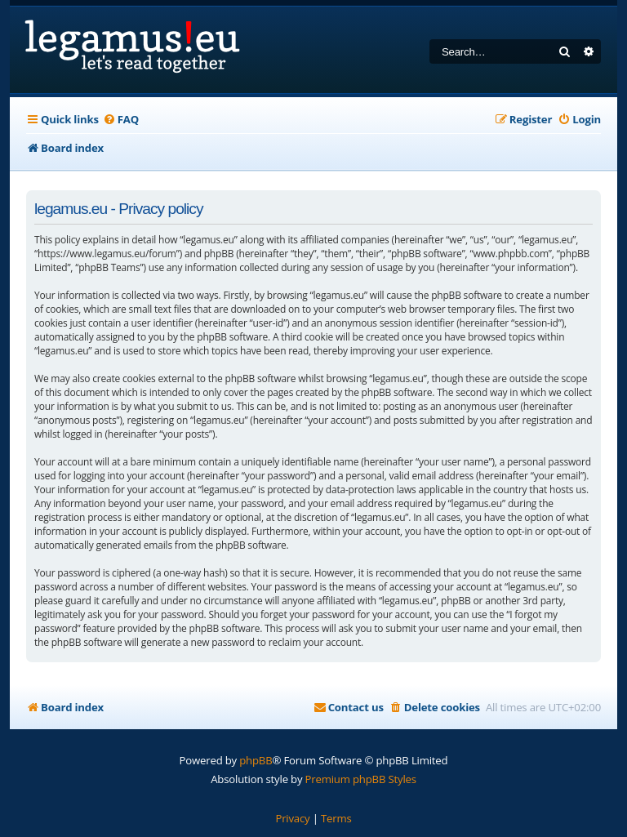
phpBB (255, 760)
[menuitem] (121, 119)
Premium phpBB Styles (360, 779)
